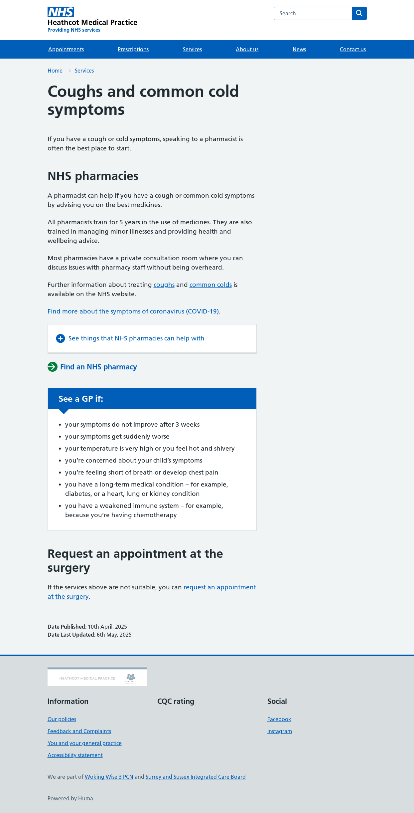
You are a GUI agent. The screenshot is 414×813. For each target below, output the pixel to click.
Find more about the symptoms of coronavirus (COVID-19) (133, 311)
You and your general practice (85, 743)
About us (247, 49)
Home (55, 70)
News (299, 49)
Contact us (353, 49)
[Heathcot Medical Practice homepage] (93, 20)
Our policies (62, 719)
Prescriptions (133, 49)
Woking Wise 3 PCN (109, 776)
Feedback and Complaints (79, 731)
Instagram (279, 731)
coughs (164, 285)
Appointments (66, 49)
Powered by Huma (70, 798)
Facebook (279, 719)
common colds (211, 285)
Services (192, 49)
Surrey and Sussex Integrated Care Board (196, 776)
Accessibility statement (75, 755)
